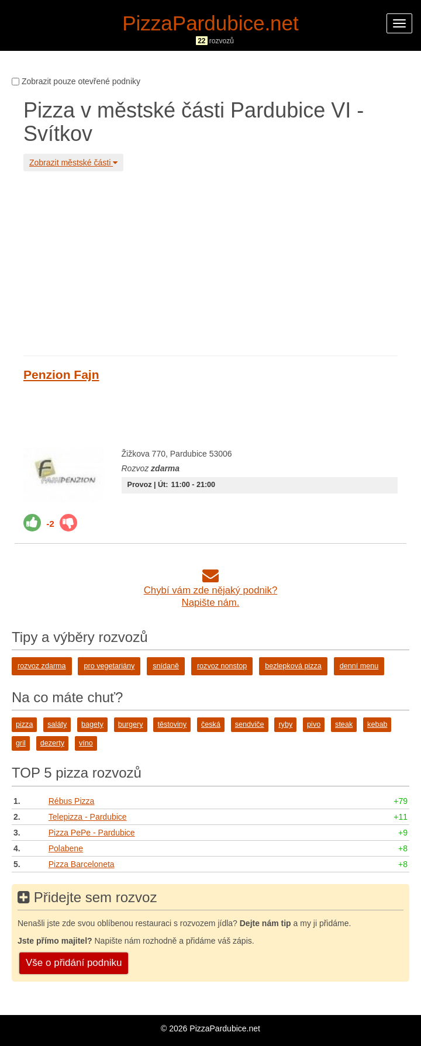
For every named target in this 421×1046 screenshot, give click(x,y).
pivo (313, 724)
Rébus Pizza (72, 801)
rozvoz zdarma (42, 666)
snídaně (166, 666)
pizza (24, 724)
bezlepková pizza (293, 666)
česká (210, 724)
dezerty (52, 743)
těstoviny (172, 724)
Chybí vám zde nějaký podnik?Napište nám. (211, 590)
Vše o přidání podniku (74, 962)
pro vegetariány (109, 666)
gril (21, 743)
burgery (130, 724)
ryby (285, 724)
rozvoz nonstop (222, 666)
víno (86, 743)
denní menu (359, 666)
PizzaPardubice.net (210, 23)
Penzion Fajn (61, 374)
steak (344, 724)
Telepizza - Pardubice (88, 816)
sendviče (249, 724)
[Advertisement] (210, 262)
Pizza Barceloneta (82, 864)
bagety (92, 724)
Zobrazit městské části (73, 162)
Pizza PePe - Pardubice (92, 832)
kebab (377, 724)
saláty (57, 724)
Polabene (66, 848)
